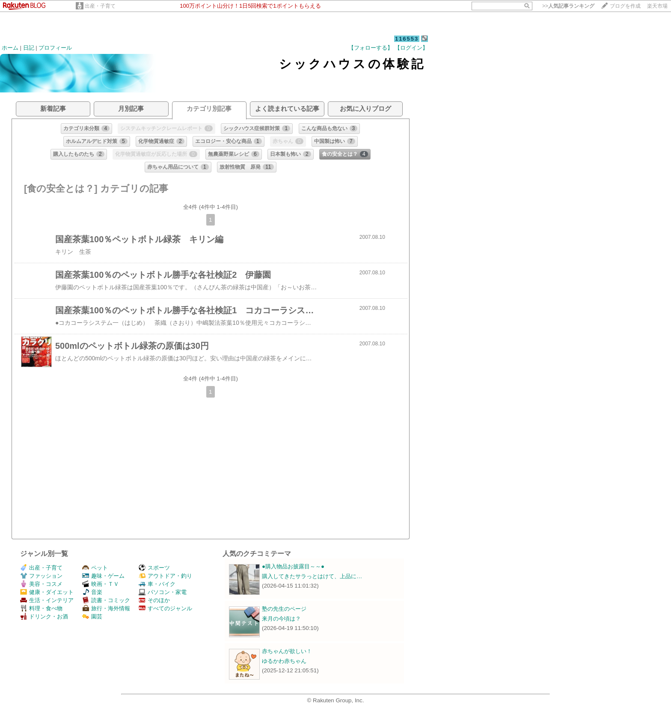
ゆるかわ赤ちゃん (284, 661)
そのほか (154, 600)
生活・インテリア (47, 600)
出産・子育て (100, 6)
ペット (95, 567)
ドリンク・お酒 (44, 616)
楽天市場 (657, 6)
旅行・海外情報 (106, 608)
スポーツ (154, 567)
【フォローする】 (370, 48)
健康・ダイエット (47, 592)
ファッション (41, 576)
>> (568, 6)
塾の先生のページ (284, 609)
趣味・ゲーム (103, 576)
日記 (28, 48)
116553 (407, 39)
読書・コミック (106, 600)
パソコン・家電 (163, 592)
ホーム (10, 48)
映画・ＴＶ (100, 584)
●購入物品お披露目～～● (293, 566)
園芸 (92, 616)
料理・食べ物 (41, 608)
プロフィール (55, 48)
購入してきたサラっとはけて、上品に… (312, 576)
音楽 (92, 592)
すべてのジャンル (165, 608)
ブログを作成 (625, 6)
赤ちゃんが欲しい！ (287, 651)
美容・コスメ (41, 584)
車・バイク (157, 584)
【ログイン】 (411, 48)
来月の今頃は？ (281, 618)
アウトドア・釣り (165, 576)
